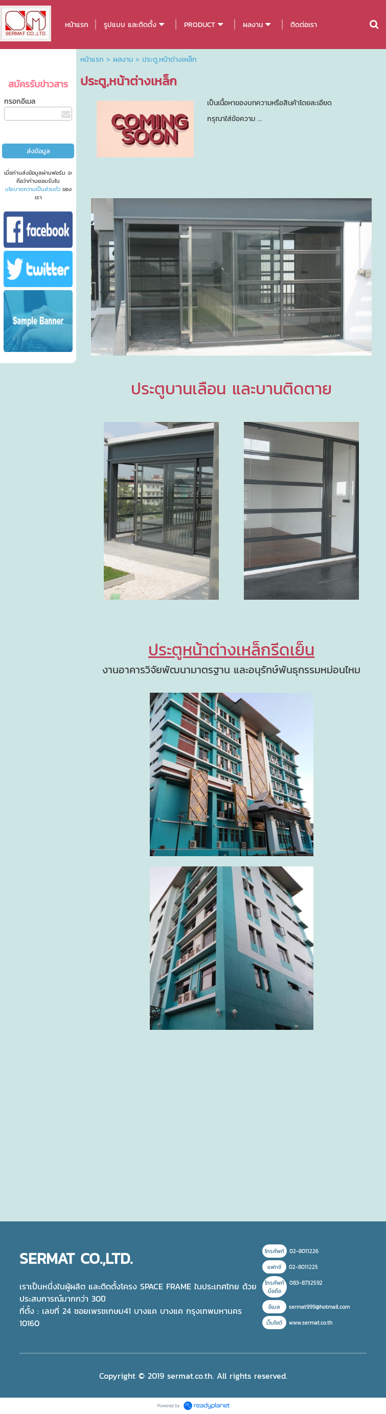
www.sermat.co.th (310, 1322)
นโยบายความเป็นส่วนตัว (32, 189)
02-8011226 (304, 1251)
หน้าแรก (92, 59)
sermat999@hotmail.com (319, 1307)
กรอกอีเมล (19, 101)
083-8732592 (306, 1283)
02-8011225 (303, 1267)
